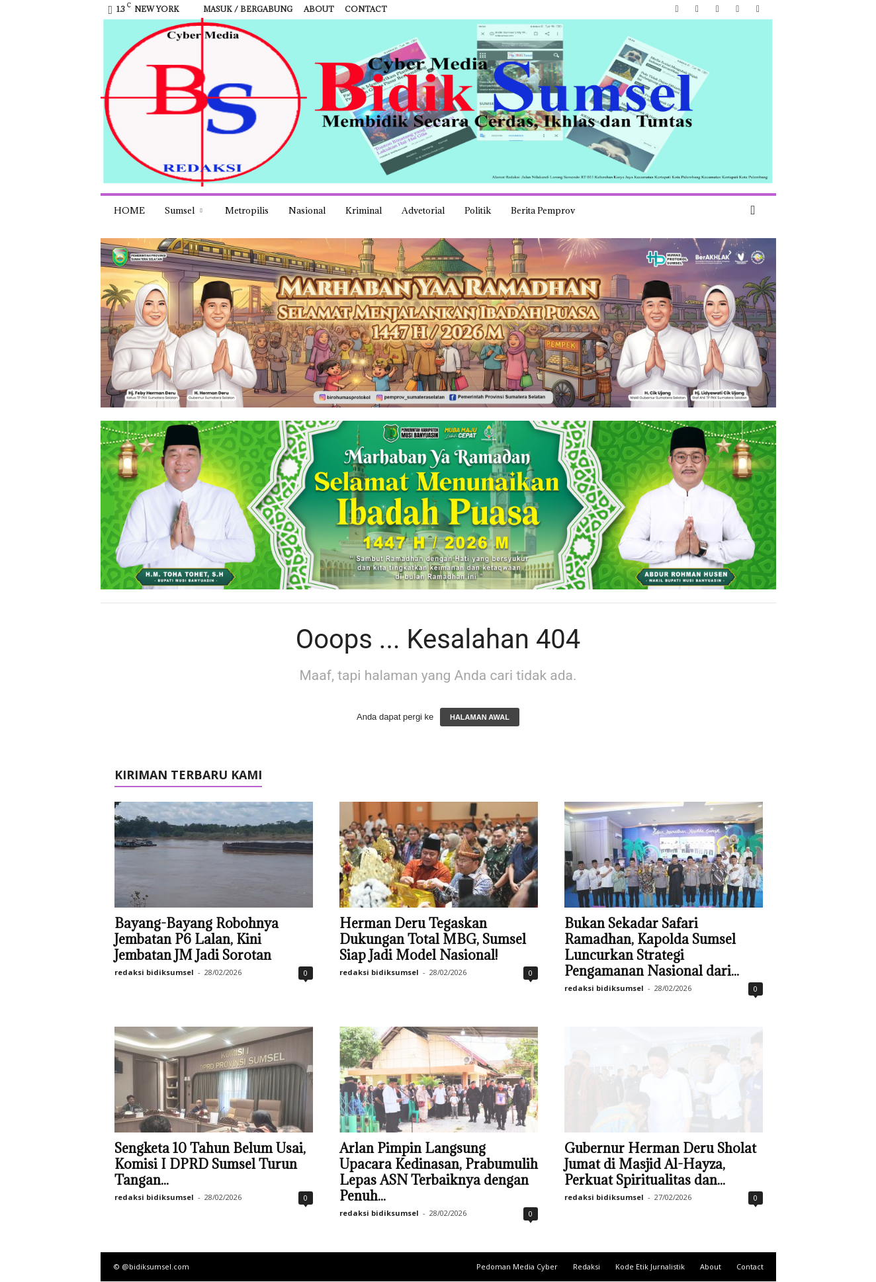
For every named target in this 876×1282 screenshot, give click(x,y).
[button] (756, 210)
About (319, 9)
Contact (366, 9)
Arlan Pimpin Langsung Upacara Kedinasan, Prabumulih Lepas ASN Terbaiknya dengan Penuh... (438, 1172)
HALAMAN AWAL (479, 717)
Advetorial (423, 210)
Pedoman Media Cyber (517, 1266)
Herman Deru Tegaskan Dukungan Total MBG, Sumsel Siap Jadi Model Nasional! (432, 939)
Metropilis (247, 210)
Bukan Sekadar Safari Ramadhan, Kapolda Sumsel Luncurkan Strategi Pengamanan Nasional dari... (651, 947)
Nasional (307, 210)
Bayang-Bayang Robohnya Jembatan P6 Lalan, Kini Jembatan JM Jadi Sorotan (196, 939)
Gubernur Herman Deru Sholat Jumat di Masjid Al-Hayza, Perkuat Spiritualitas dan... (660, 1164)
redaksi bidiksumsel (154, 972)
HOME (129, 210)
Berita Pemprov (543, 210)
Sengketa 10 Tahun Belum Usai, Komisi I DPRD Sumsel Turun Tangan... (210, 1164)
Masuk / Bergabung (247, 9)
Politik (477, 210)
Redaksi (586, 1266)
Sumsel (183, 210)
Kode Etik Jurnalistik (650, 1266)
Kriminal (363, 210)
